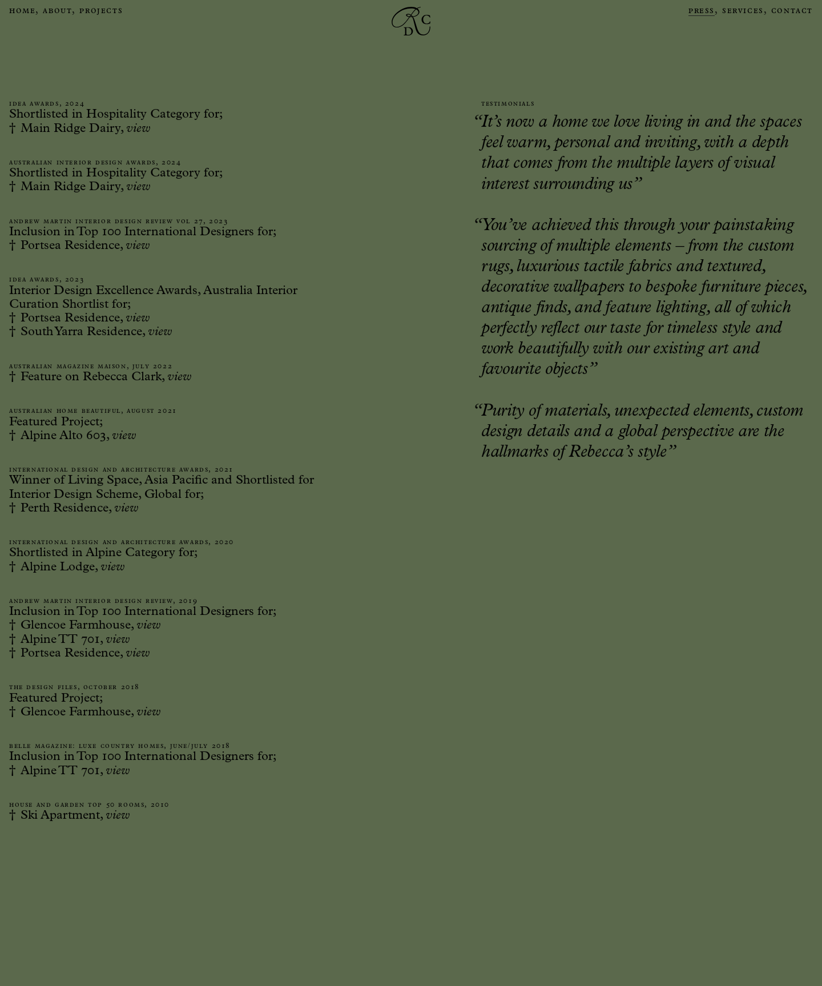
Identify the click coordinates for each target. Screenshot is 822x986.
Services (743, 11)
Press (701, 11)
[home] (411, 12)
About (57, 11)
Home (22, 11)
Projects (101, 11)
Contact (792, 11)
